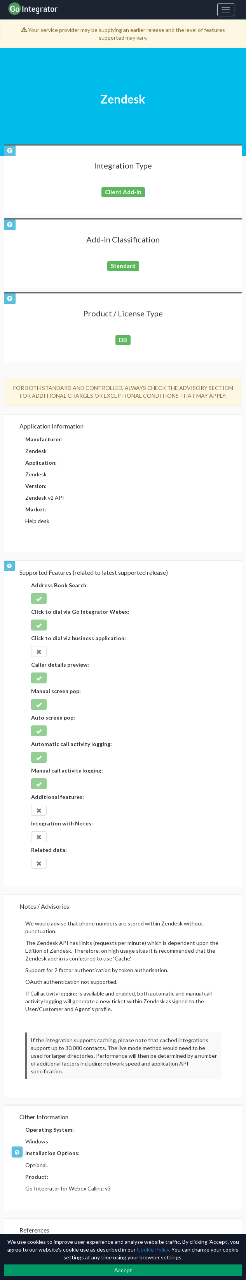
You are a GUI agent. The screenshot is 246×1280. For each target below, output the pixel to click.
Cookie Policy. (153, 1249)
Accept (123, 1270)
